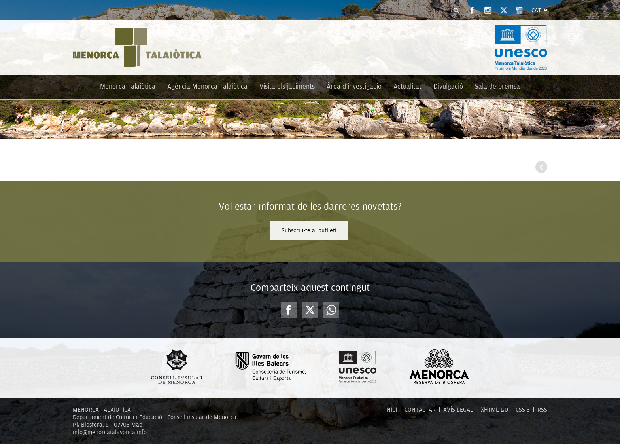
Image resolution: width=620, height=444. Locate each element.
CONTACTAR (420, 409)
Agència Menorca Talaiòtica (207, 86)
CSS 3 (523, 409)
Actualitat (407, 86)
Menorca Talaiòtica (127, 86)
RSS (542, 409)
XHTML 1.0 (494, 409)
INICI (391, 409)
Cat (536, 10)
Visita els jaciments (287, 86)
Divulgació (448, 86)
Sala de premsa (497, 86)
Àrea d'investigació (354, 86)
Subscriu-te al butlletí (309, 230)
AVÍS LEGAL (458, 409)
